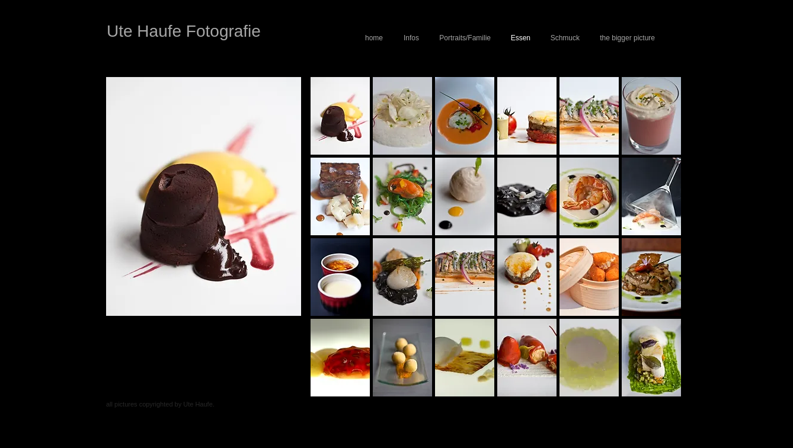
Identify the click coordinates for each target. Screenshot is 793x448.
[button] (340, 116)
